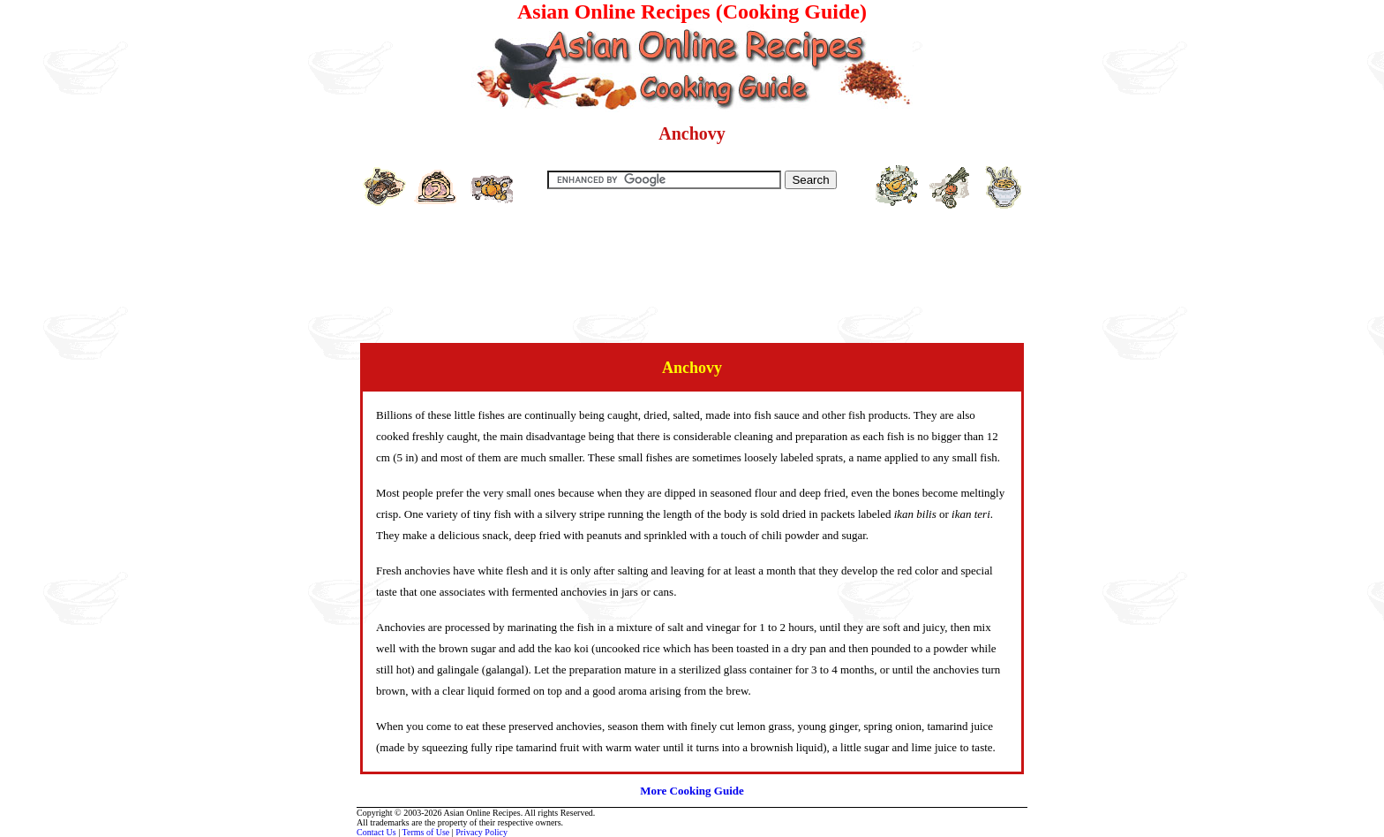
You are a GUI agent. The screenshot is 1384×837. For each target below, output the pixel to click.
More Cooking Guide (692, 790)
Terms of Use (426, 832)
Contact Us (376, 832)
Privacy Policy (481, 832)
